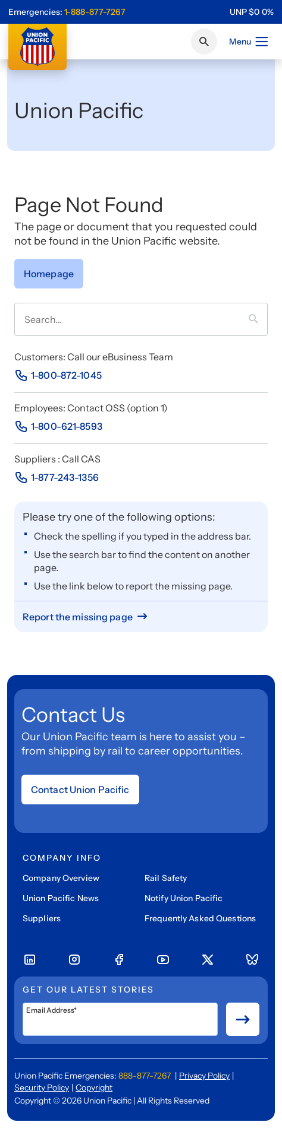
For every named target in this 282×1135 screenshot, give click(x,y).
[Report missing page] (86, 617)
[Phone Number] (58, 375)
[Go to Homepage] (48, 273)
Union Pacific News (61, 898)
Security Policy (41, 1087)
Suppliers (42, 918)
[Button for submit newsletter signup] (242, 1019)
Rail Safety (166, 878)
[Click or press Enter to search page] (204, 41)
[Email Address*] (120, 1019)
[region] (252, 11)
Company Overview (61, 878)
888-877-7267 (144, 1075)
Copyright (94, 1087)
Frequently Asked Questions (200, 918)
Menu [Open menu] (249, 41)
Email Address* (51, 1010)
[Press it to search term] (258, 319)
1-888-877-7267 (95, 12)
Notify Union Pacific (184, 898)
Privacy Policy (204, 1075)
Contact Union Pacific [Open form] (80, 789)
